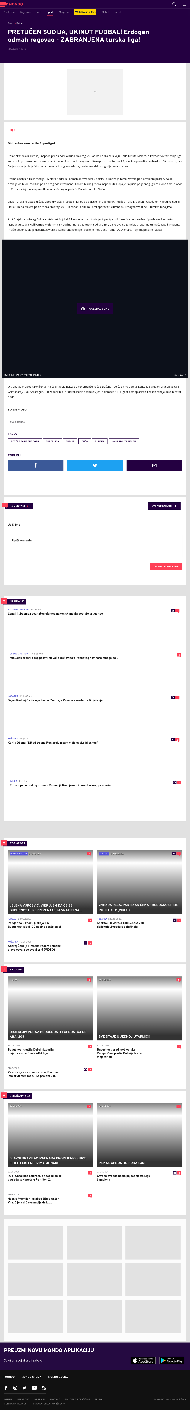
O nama (8, 1399)
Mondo (10, 1377)
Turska (100, 441)
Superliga (52, 441)
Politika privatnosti (16, 1403)
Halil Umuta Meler (124, 441)
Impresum (39, 1399)
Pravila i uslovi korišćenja (49, 1403)
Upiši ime (14, 525)
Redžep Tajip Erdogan (25, 441)
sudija (70, 441)
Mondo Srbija (31, 1377)
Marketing (23, 1399)
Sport (11, 23)
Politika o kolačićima (77, 1399)
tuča (84, 441)
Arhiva (98, 1399)
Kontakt (55, 1399)
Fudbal (19, 23)
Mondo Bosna (58, 1377)
